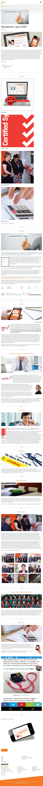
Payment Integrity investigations (22, 769)
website (14, 472)
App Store (35, 344)
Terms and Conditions (36, 769)
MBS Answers (3, 773)
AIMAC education (20, 770)
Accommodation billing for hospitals (7, 770)
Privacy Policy (35, 766)
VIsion (2, 757)
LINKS (2, 760)
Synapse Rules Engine (20, 768)
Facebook (18, 472)
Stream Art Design (25, 783)
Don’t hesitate (3, 503)
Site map (33, 770)
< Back (4, 750)
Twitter (23, 472)
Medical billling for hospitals (5, 769)
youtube (7, 764)
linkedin (4, 764)
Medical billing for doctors (5, 768)
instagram (5, 764)
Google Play (11, 345)
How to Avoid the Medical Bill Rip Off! (27, 757)
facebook (2, 764)
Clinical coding (3, 772)
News (4, 6)
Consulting (3, 774)
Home (2, 6)
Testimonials (3, 761)
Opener (41, 2)
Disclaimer (34, 768)
